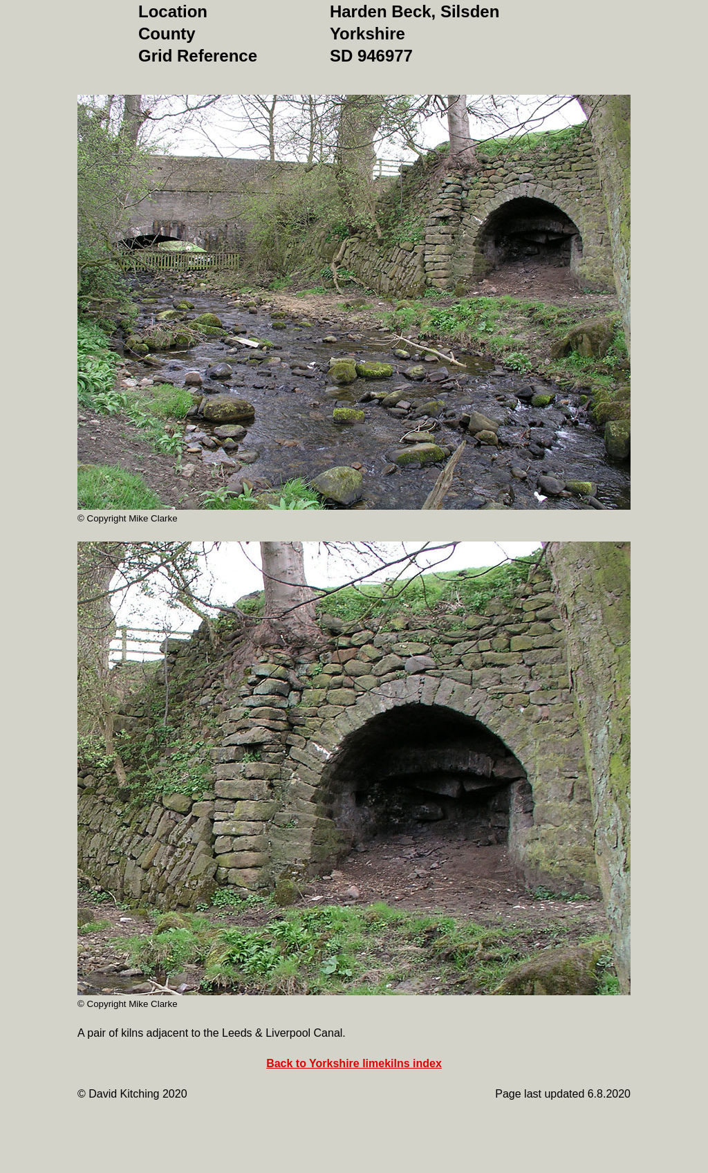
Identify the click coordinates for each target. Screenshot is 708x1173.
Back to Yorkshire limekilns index (354, 1063)
